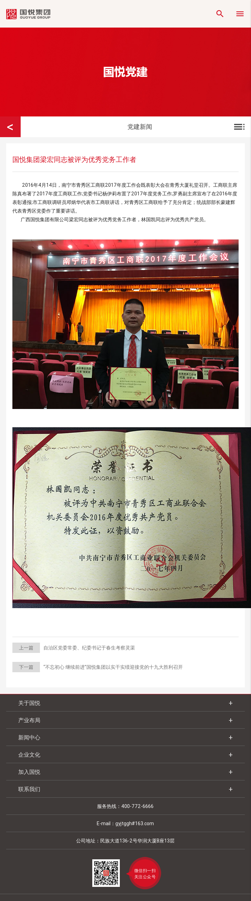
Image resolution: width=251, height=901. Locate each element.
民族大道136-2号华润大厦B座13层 (137, 841)
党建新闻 (186, 127)
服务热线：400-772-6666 (125, 806)
